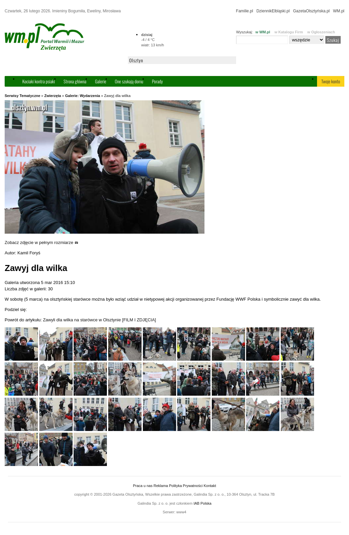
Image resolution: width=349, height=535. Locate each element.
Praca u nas (143, 486)
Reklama (161, 486)
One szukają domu (129, 81)
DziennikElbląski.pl (273, 11)
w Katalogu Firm (288, 32)
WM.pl (338, 11)
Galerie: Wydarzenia (82, 96)
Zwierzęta (52, 96)
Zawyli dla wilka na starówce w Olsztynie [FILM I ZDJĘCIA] (99, 319)
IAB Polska (202, 503)
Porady (157, 81)
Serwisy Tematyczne (22, 96)
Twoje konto (330, 81)
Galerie (100, 81)
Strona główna (75, 81)
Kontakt (209, 486)
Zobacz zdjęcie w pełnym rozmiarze (41, 242)
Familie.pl (244, 11)
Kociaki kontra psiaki (38, 81)
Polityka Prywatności (185, 486)
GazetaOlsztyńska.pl (311, 11)
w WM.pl (262, 32)
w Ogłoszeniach (321, 32)
